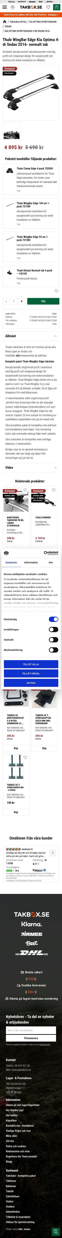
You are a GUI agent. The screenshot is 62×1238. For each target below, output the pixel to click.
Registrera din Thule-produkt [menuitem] (21, 1156)
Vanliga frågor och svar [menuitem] (18, 1130)
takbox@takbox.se (21, 1069)
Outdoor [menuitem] (10, 1206)
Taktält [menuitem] (10, 1191)
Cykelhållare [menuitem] (12, 1196)
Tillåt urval (31, 673)
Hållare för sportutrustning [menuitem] (20, 1222)
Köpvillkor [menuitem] (11, 1120)
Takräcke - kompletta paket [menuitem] (21, 1175)
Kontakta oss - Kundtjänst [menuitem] (20, 1125)
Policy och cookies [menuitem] (16, 1146)
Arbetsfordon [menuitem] (13, 1211)
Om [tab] (51, 562)
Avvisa (31, 682)
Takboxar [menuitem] (11, 1180)
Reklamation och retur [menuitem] (18, 1151)
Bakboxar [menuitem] (11, 1186)
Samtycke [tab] (11, 562)
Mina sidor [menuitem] (11, 1136)
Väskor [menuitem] (9, 1201)
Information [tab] (31, 562)
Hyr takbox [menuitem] (12, 1115)
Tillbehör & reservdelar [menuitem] (18, 1217)
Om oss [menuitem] (10, 1141)
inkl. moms (24, 1229)
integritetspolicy (45, 1045)
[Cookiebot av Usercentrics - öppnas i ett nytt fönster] (44, 553)
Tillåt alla (31, 664)
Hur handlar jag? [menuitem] (15, 1110)
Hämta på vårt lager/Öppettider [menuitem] (23, 1105)
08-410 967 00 (22, 1065)
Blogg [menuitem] (9, 1161)
